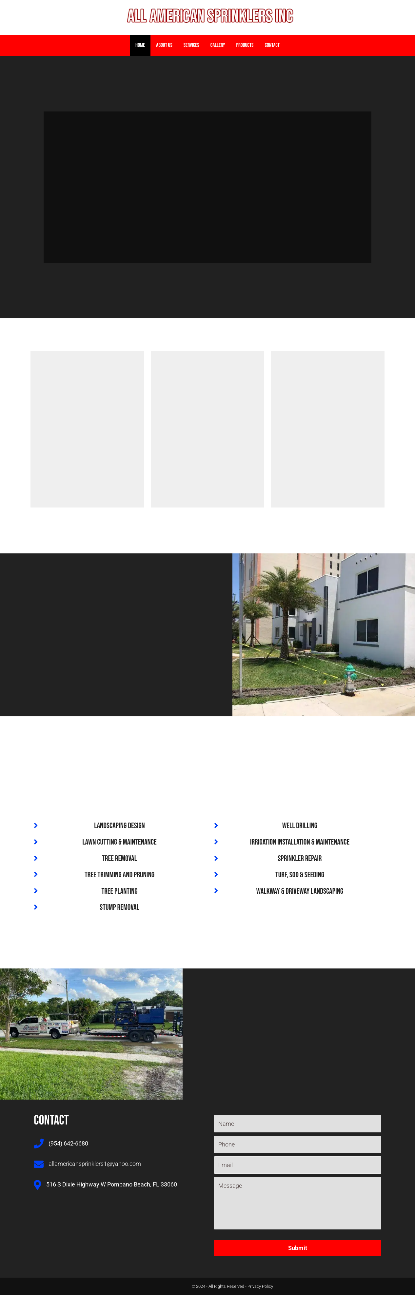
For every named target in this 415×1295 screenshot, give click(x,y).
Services (191, 45)
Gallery (217, 45)
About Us (164, 45)
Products (244, 45)
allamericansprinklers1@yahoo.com (95, 1163)
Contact (272, 45)
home (140, 45)
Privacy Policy (260, 1286)
